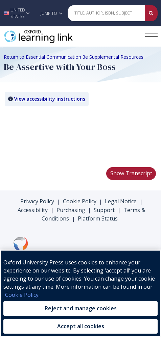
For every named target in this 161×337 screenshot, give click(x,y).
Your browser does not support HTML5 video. (54, 136)
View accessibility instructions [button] (49, 99)
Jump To (51, 13)
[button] (18, 13)
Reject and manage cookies (81, 308)
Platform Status (98, 218)
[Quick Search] (106, 13)
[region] (80, 293)
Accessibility (33, 210)
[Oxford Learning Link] (54, 36)
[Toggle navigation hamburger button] (151, 37)
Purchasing (70, 210)
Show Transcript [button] (131, 173)
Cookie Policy (79, 201)
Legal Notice (121, 201)
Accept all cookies (80, 326)
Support (104, 210)
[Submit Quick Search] (151, 13)
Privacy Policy (37, 201)
